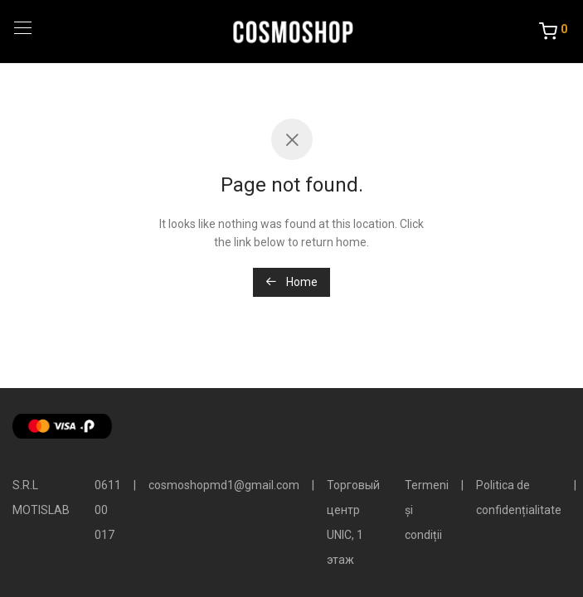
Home (291, 282)
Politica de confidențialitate (518, 497)
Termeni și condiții (427, 509)
